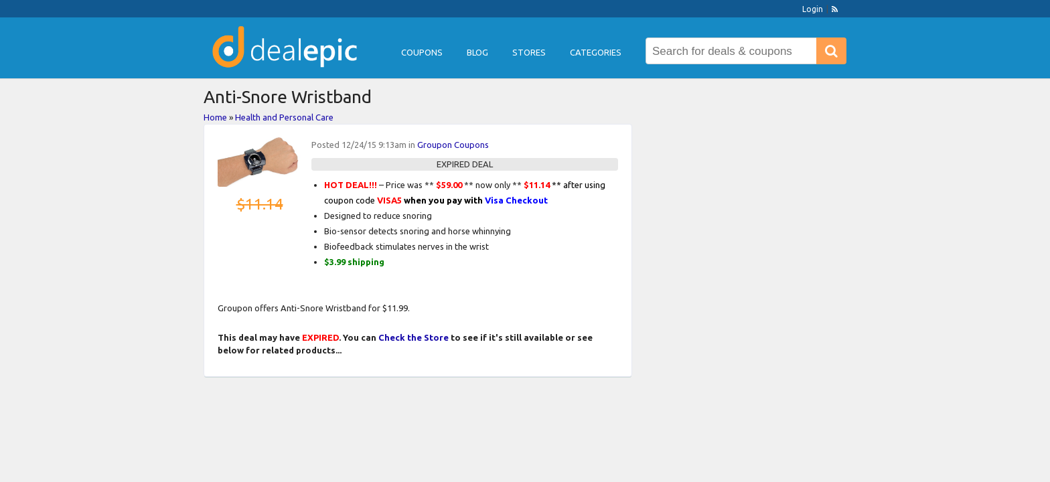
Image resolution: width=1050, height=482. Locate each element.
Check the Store (413, 337)
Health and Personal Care (284, 117)
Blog (477, 52)
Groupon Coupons (453, 144)
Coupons (422, 52)
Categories (595, 52)
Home (215, 117)
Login (812, 9)
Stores (529, 52)
